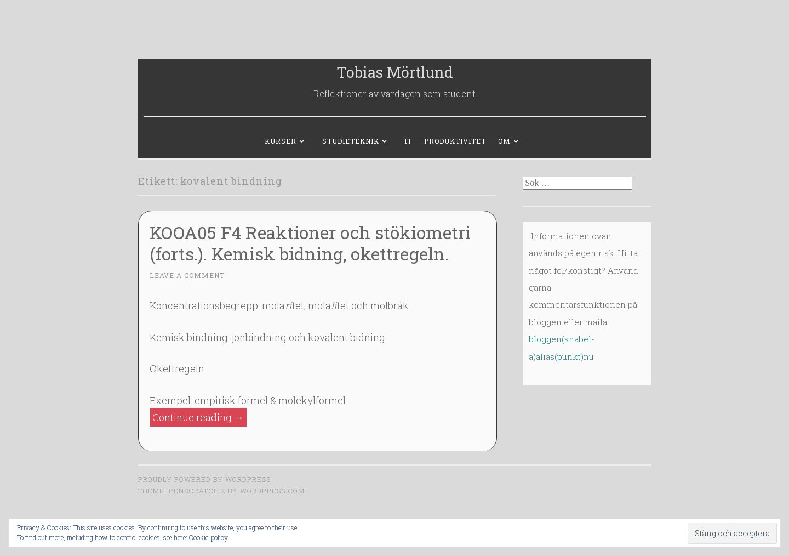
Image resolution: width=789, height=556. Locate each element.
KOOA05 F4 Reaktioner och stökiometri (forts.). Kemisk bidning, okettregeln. (310, 242)
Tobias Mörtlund (394, 72)
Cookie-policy (208, 537)
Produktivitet (455, 141)
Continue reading (199, 418)
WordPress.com (272, 490)
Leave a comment (187, 275)
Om (504, 141)
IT (408, 141)
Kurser (280, 141)
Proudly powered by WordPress (204, 479)
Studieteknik (350, 141)
